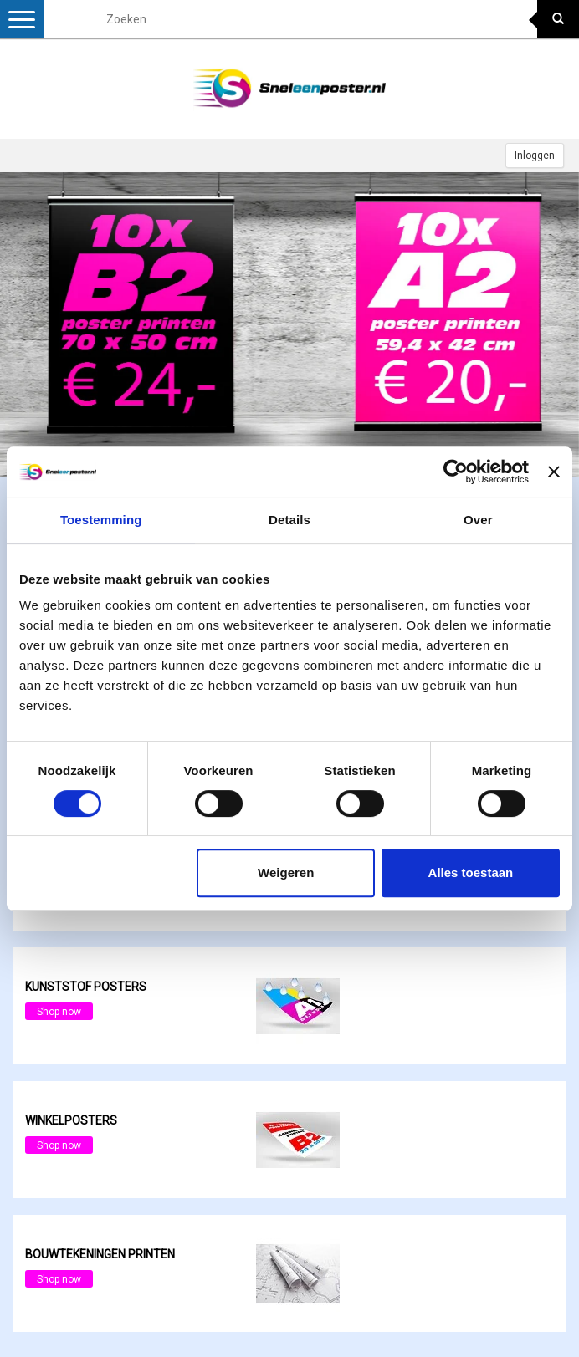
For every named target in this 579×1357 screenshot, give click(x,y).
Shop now (59, 1012)
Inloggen (535, 155)
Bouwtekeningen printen (100, 1254)
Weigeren (286, 872)
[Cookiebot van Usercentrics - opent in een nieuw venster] (455, 471)
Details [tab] (289, 520)
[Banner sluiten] (554, 471)
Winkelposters (71, 1120)
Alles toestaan (471, 872)
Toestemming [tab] (101, 520)
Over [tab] (478, 520)
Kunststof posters (85, 986)
